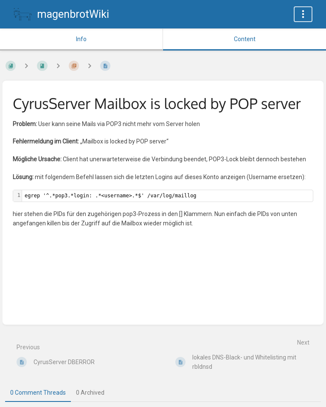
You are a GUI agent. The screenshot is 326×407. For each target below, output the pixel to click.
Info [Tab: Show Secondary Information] (81, 39)
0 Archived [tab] (90, 392)
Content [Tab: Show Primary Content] (245, 39)
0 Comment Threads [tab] (38, 392)
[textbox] (167, 196)
